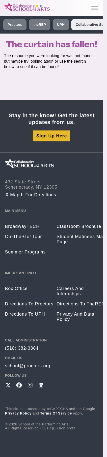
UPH (60, 25)
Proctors (15, 25)
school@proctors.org (27, 365)
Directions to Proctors (29, 303)
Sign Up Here (51, 135)
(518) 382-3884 (22, 348)
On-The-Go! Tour (23, 236)
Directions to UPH (25, 314)
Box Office (16, 288)
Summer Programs (25, 251)
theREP (39, 25)
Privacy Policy (18, 413)
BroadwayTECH (22, 226)
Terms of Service (56, 413)
